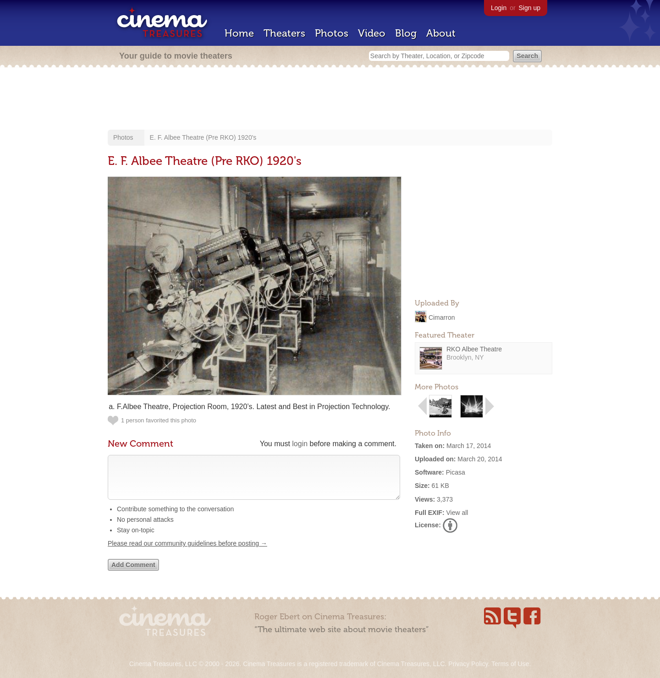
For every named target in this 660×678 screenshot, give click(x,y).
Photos (331, 33)
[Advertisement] (330, 99)
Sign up (529, 7)
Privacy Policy (468, 663)
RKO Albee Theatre (474, 349)
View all (457, 512)
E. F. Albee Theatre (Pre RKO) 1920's (203, 137)
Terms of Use (510, 663)
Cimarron (442, 317)
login (300, 444)
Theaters (284, 33)
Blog (406, 33)
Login (498, 7)
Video (371, 33)
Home (239, 33)
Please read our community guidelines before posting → (187, 552)
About (441, 33)
